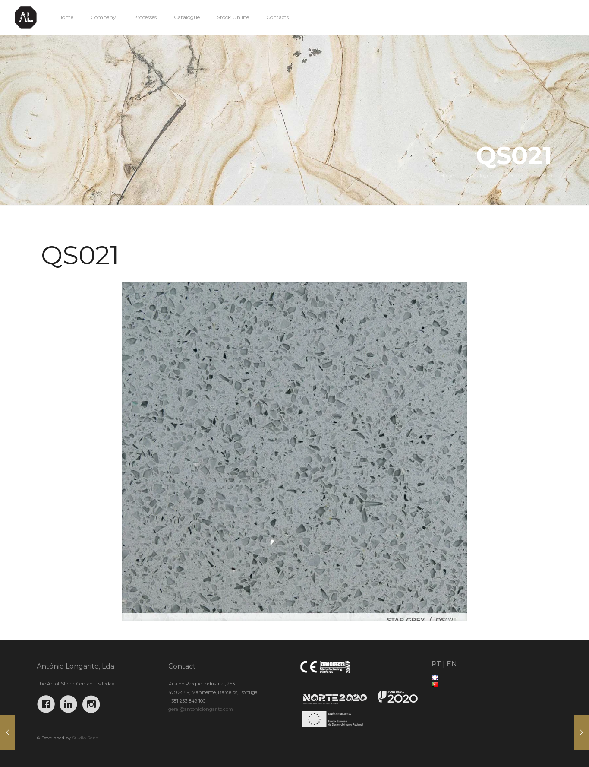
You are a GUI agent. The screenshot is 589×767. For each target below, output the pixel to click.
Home (447, 175)
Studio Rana (85, 738)
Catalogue (481, 175)
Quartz (515, 175)
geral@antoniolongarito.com (200, 709)
